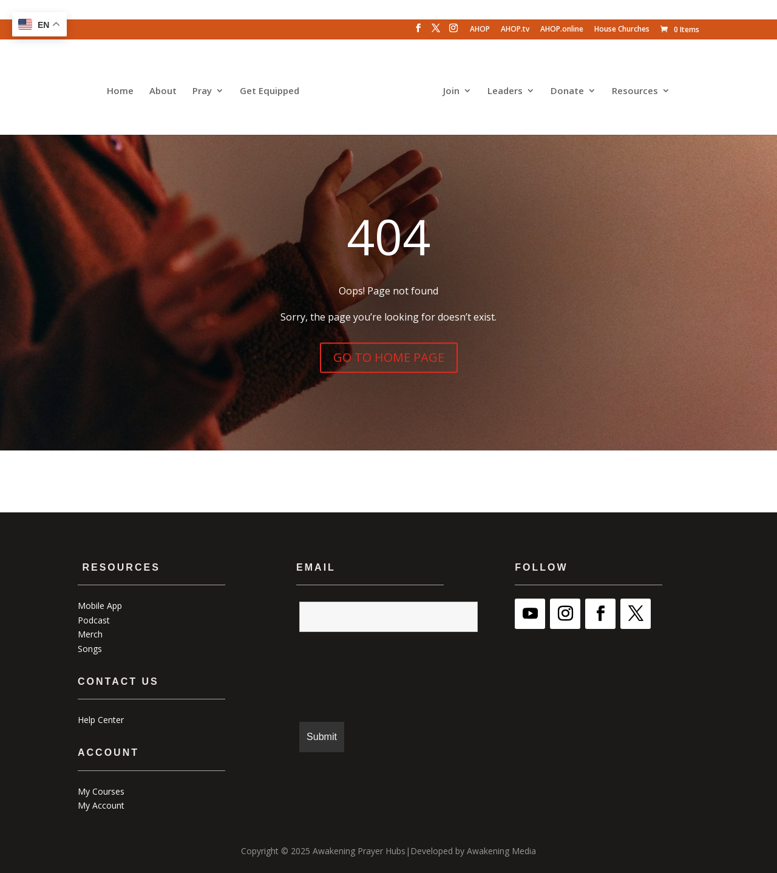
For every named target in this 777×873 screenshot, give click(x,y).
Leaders (502, 89)
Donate (564, 89)
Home (123, 89)
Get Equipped (272, 89)
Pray (205, 89)
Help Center (101, 718)
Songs (90, 647)
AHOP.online (561, 29)
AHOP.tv (515, 29)
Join (448, 89)
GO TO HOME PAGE (388, 355)
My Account (101, 803)
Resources (632, 89)
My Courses (101, 789)
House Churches (622, 29)
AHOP (480, 29)
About (166, 89)
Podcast (94, 617)
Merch (90, 632)
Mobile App (100, 604)
